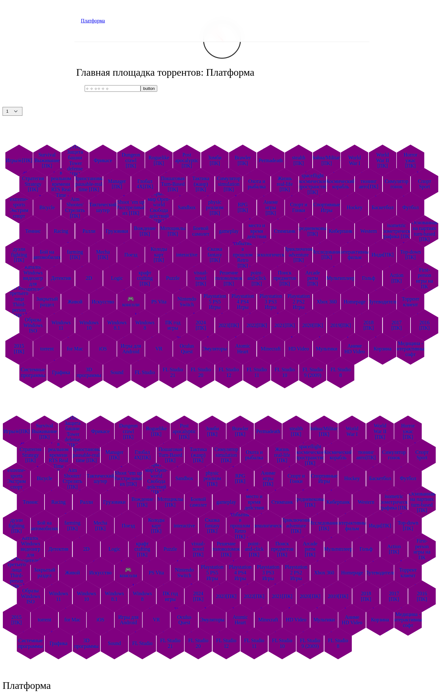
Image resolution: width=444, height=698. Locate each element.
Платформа (93, 20)
